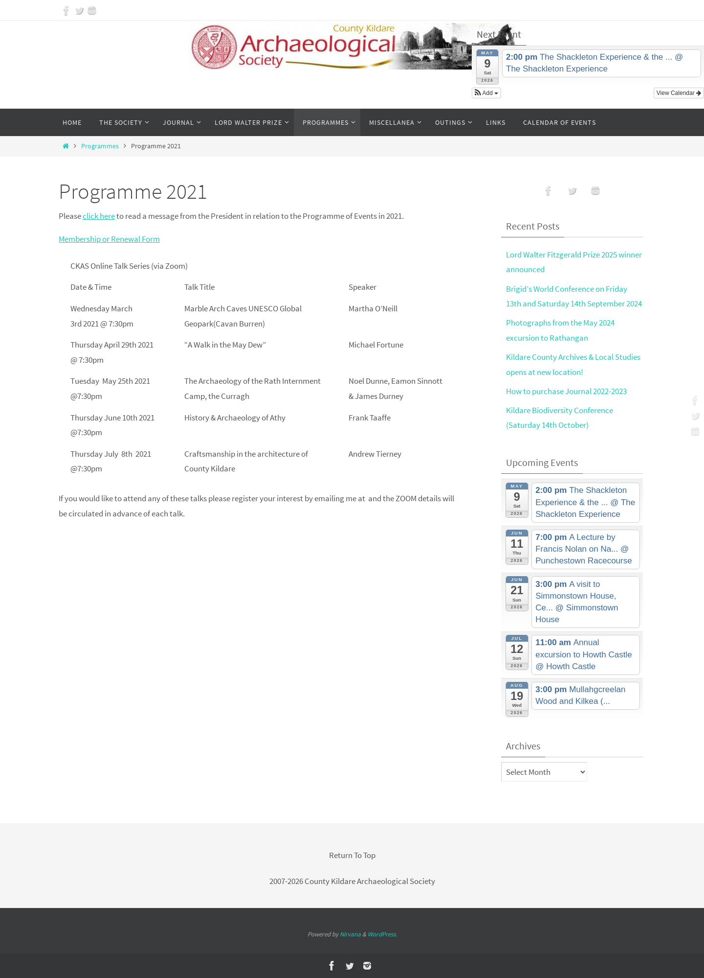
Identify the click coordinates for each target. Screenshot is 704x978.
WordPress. (382, 934)
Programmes (100, 146)
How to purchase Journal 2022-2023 (566, 391)
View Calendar (679, 93)
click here (99, 215)
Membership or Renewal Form (109, 238)
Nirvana (350, 934)
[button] (486, 93)
